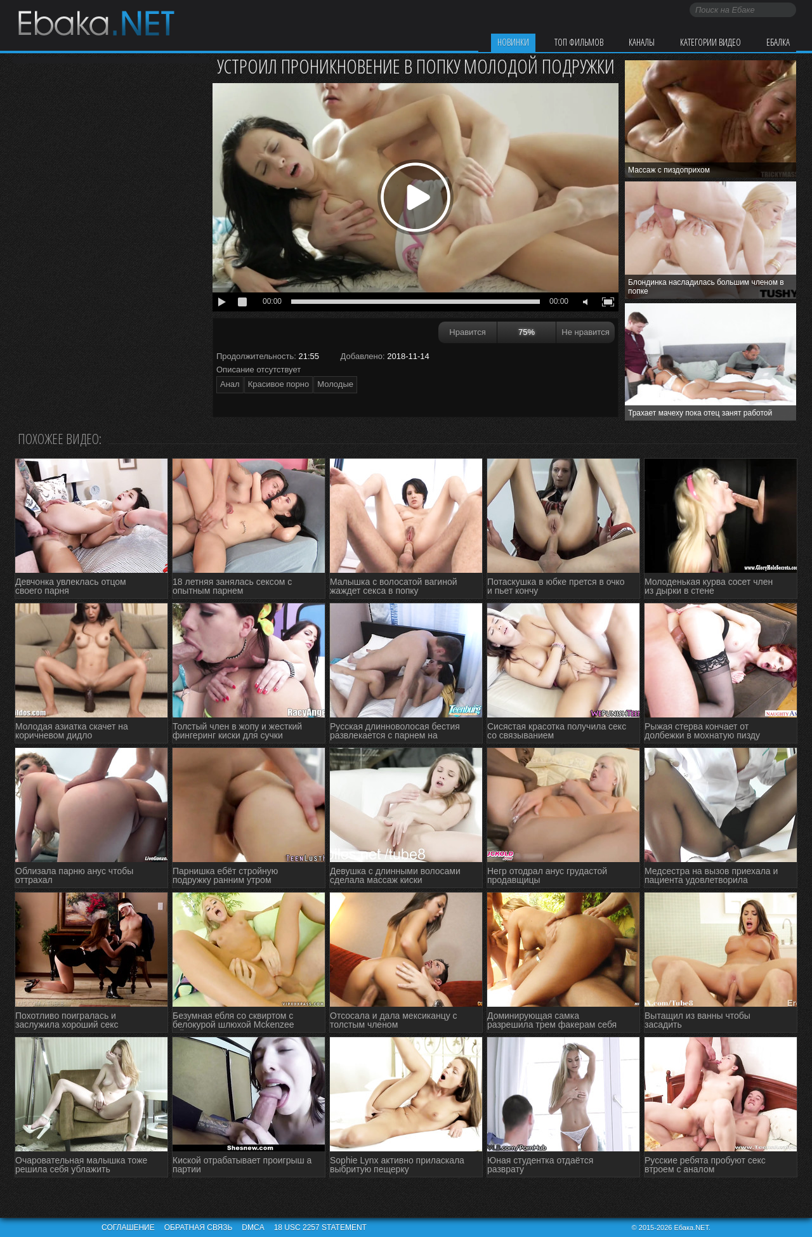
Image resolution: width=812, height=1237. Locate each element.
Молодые (335, 384)
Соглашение (128, 1227)
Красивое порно (279, 384)
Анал (230, 384)
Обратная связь (198, 1227)
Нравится (467, 332)
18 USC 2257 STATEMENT (320, 1227)
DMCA (253, 1227)
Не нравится (585, 332)
